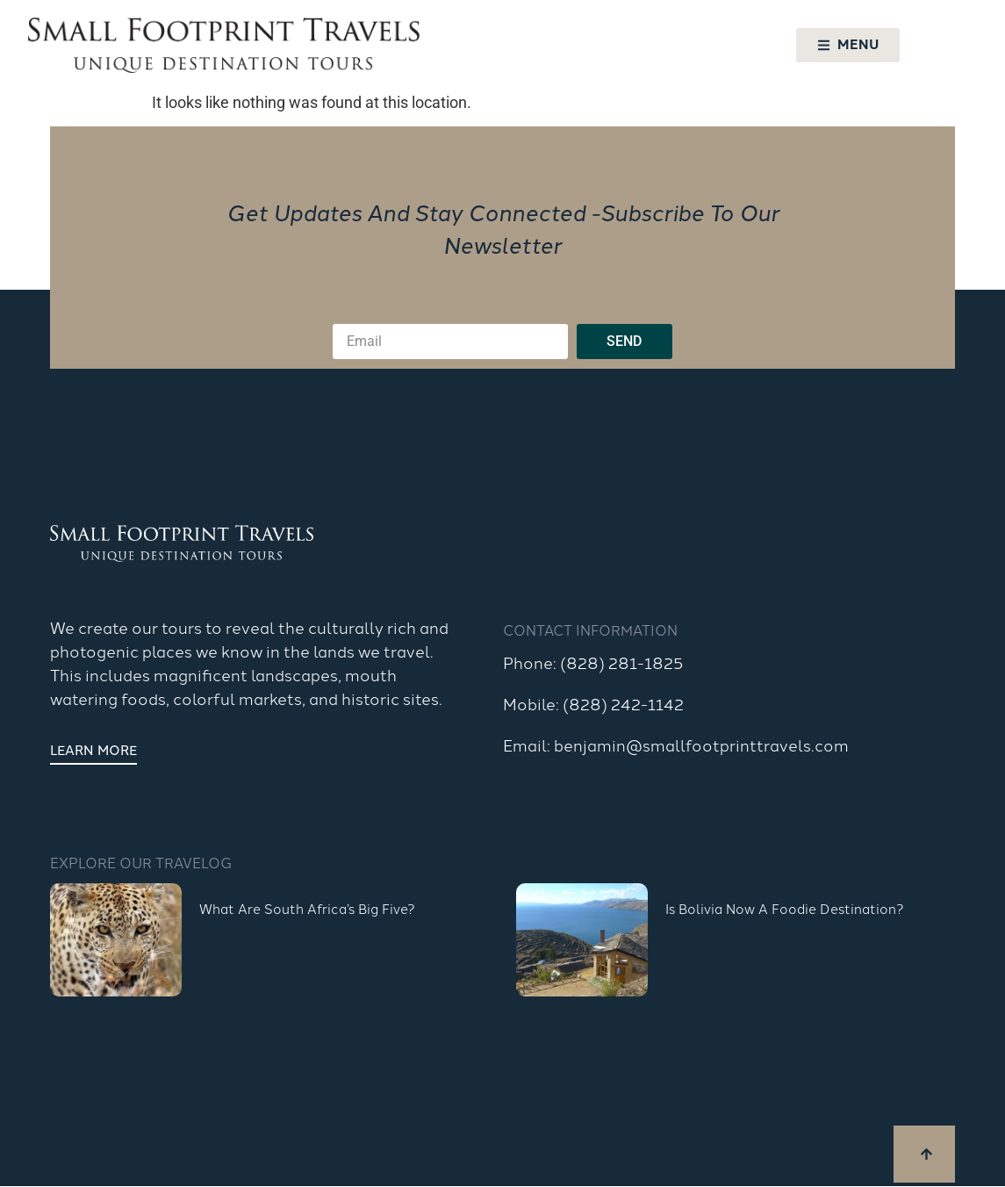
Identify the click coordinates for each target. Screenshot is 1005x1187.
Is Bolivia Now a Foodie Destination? (784, 908)
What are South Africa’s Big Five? (307, 908)
